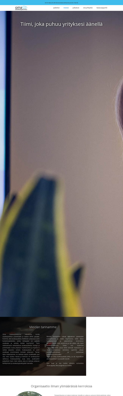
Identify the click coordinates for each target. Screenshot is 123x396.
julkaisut (76, 8)
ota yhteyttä (87, 8)
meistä (66, 8)
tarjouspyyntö (101, 8)
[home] (26, 8)
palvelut (56, 8)
